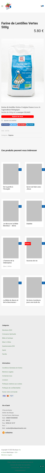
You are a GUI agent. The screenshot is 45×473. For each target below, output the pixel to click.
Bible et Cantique (7, 338)
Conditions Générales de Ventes (12, 368)
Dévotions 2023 (7, 330)
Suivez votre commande (9, 392)
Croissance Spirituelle (9, 334)
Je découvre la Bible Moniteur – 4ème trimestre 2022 (10, 226)
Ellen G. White (6, 342)
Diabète (29, 224)
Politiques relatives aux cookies (12, 384)
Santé (4, 350)
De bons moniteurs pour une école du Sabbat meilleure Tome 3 (34, 303)
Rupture (11, 135)
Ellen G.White (7, 266)
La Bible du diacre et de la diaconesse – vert (10, 302)
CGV (16, 452)
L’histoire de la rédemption (8, 262)
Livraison (5, 380)
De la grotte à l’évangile (8, 188)
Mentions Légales (7, 372)
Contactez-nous (7, 376)
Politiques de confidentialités (11, 388)
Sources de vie (32, 261)
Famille (4, 354)
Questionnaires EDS (8, 346)
